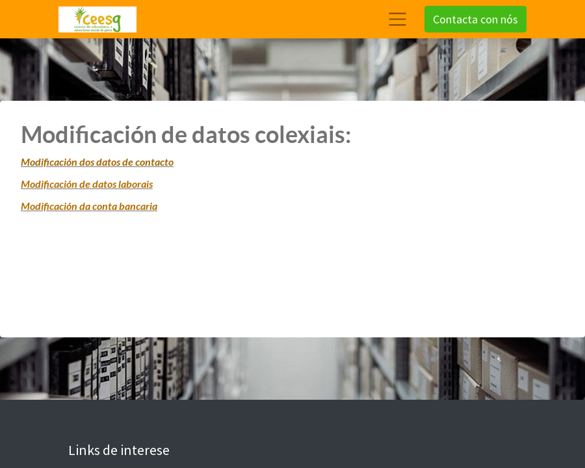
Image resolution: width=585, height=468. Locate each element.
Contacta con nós (475, 19)
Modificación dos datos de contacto (97, 161)
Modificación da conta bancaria (89, 206)
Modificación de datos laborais (87, 183)
